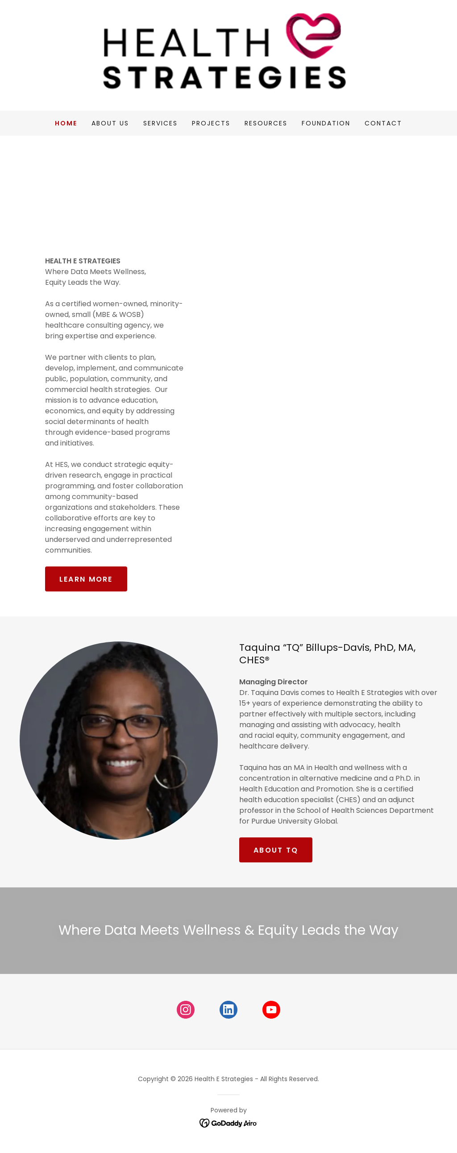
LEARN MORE (86, 579)
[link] (228, 55)
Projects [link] (211, 123)
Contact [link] (383, 123)
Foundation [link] (326, 123)
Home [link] (66, 123)
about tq (275, 850)
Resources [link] (266, 123)
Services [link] (160, 123)
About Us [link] (110, 123)
